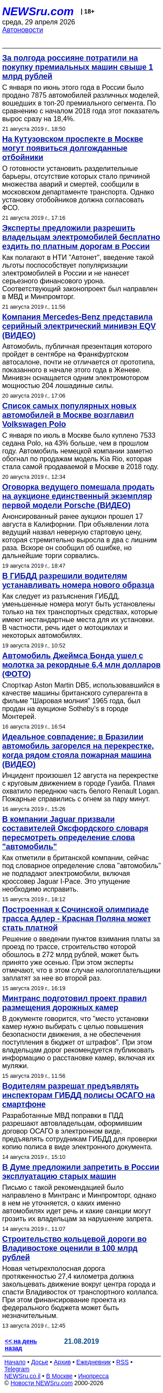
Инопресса (93, 1376)
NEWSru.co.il (22, 1376)
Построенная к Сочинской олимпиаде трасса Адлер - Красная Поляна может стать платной (76, 918)
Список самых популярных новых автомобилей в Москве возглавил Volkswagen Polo (69, 415)
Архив (62, 1362)
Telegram (17, 1369)
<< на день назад (21, 1345)
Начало (15, 1362)
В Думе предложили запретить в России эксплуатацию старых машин (80, 1172)
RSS (122, 1362)
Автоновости (22, 30)
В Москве (59, 1376)
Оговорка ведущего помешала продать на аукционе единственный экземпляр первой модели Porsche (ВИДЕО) (78, 496)
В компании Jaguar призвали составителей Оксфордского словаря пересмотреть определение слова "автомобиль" (75, 833)
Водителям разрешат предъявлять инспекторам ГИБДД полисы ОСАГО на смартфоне (78, 1095)
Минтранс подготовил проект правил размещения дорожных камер (74, 1003)
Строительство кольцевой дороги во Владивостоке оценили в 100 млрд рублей (74, 1248)
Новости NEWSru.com (41, 1382)
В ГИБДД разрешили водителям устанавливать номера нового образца (78, 580)
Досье (39, 1362)
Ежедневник (94, 1362)
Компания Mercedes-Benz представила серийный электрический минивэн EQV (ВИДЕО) (79, 326)
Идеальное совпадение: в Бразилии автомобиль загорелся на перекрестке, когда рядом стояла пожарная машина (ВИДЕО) (78, 750)
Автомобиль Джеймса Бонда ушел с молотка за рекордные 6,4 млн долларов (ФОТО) (81, 664)
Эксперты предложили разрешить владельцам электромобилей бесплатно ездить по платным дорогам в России (81, 237)
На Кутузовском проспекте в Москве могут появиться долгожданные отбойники (72, 148)
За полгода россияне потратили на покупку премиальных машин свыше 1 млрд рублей (77, 67)
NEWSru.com (38, 11)
